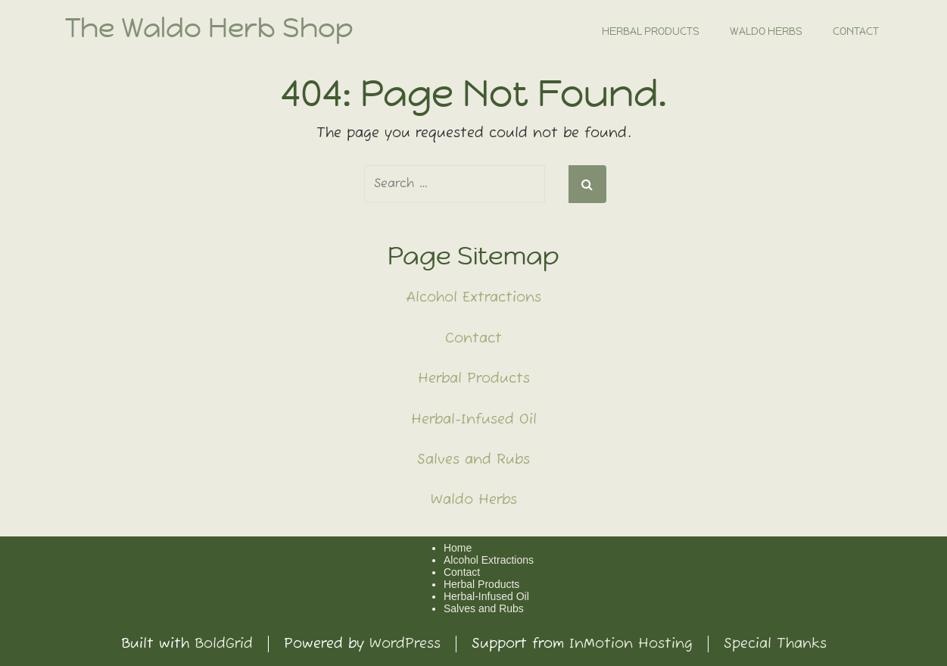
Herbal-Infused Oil (474, 419)
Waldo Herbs (766, 31)
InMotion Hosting (631, 644)
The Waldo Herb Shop (209, 28)
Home (458, 548)
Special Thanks (775, 644)
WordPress (405, 644)
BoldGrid (224, 644)
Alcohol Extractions (473, 297)
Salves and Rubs (473, 460)
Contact (856, 31)
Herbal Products (650, 31)
